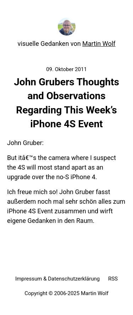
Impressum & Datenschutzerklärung (57, 279)
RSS (113, 279)
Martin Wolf (98, 43)
